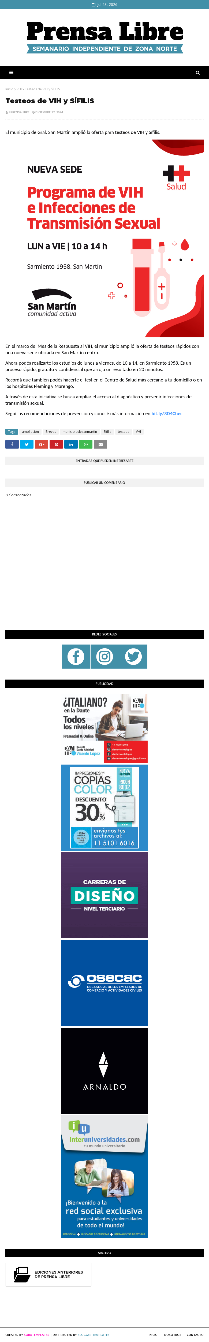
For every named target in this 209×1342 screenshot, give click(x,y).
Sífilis (107, 431)
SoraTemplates (36, 1335)
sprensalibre (19, 112)
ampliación (30, 431)
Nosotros (172, 1335)
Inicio (9, 89)
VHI (19, 89)
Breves (51, 431)
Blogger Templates (94, 1335)
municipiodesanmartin (80, 431)
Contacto (195, 1335)
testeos (123, 431)
